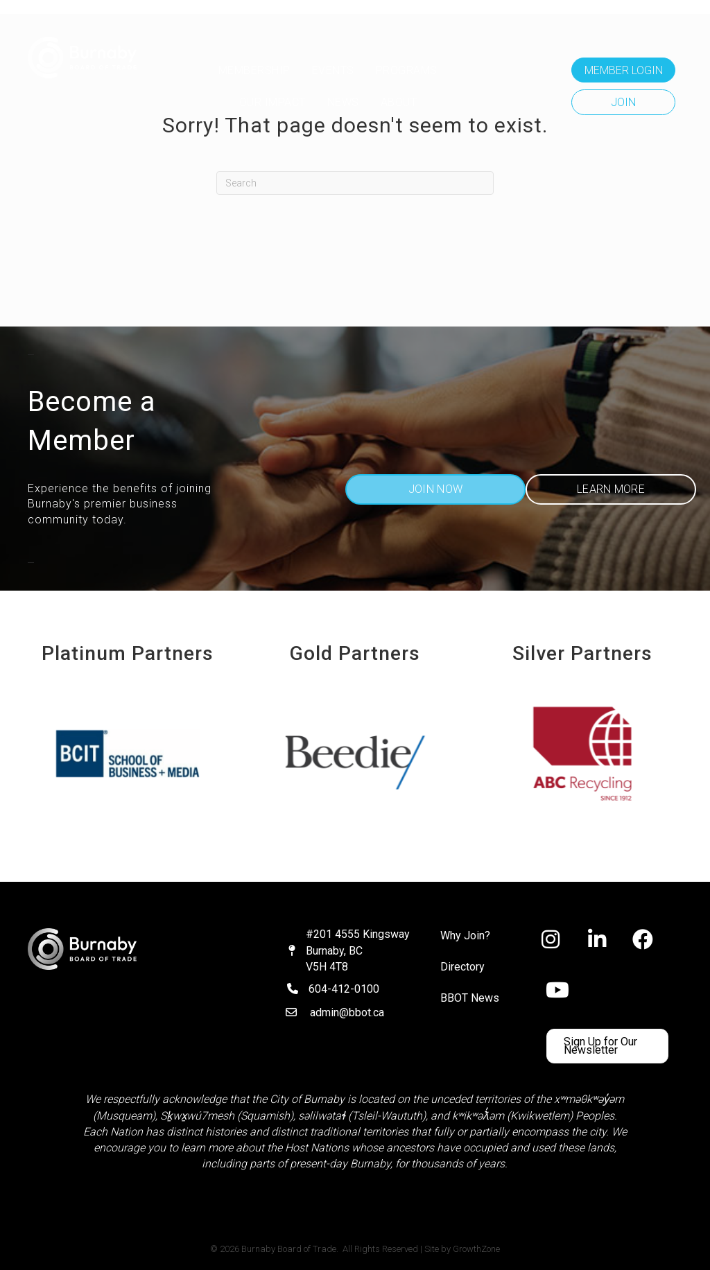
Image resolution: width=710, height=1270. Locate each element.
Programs (407, 70)
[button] (623, 70)
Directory (462, 966)
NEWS (343, 102)
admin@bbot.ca (347, 1012)
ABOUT (399, 102)
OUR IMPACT (272, 102)
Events (333, 70)
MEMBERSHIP (254, 70)
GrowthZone (476, 1249)
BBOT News (469, 997)
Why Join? (465, 935)
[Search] (355, 183)
